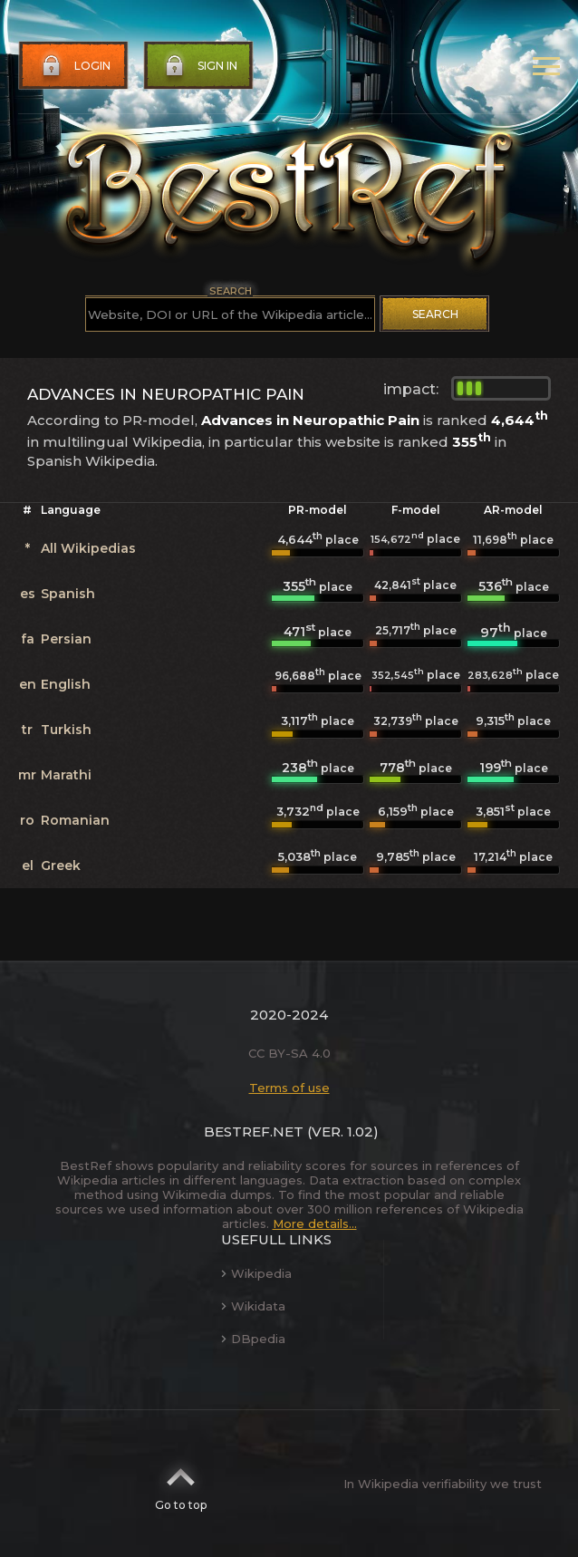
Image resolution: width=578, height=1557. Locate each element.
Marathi (66, 775)
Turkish (66, 729)
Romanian (75, 820)
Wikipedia (256, 1273)
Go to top (180, 1483)
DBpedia (253, 1338)
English (66, 684)
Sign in (199, 66)
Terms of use (289, 1087)
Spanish (68, 593)
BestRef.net (253, 1131)
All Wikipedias (88, 548)
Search (435, 314)
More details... (315, 1223)
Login (74, 66)
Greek (61, 865)
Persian (66, 639)
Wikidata (253, 1306)
